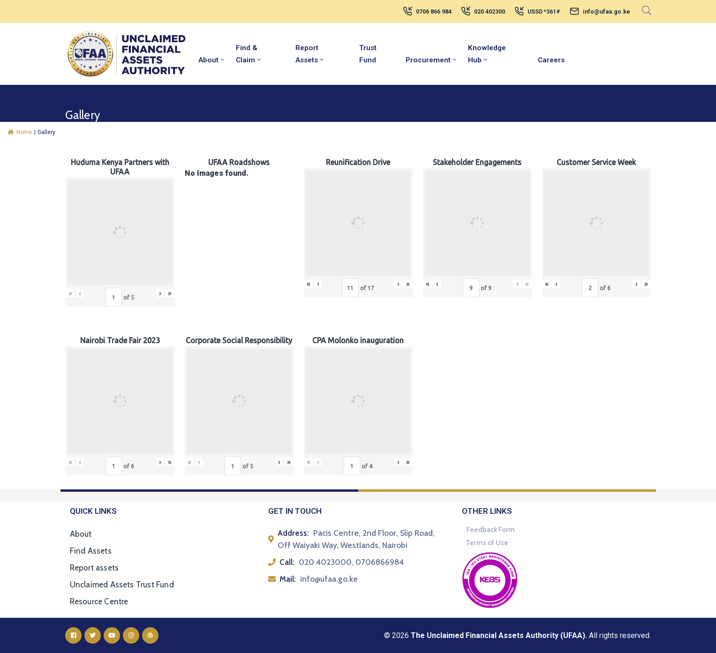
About (212, 60)
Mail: (287, 579)
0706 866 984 (434, 11)
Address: (293, 533)
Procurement (432, 60)
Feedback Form (491, 529)
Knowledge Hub (487, 54)
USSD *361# (544, 11)
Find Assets (91, 550)
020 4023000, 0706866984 (351, 562)
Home (20, 132)
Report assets (94, 567)
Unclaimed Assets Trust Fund (122, 584)
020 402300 (489, 11)
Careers (551, 60)
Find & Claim (249, 54)
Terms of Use (487, 543)
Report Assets (310, 54)
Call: (286, 562)
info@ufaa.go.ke (606, 11)
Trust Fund (368, 54)
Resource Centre (99, 601)
